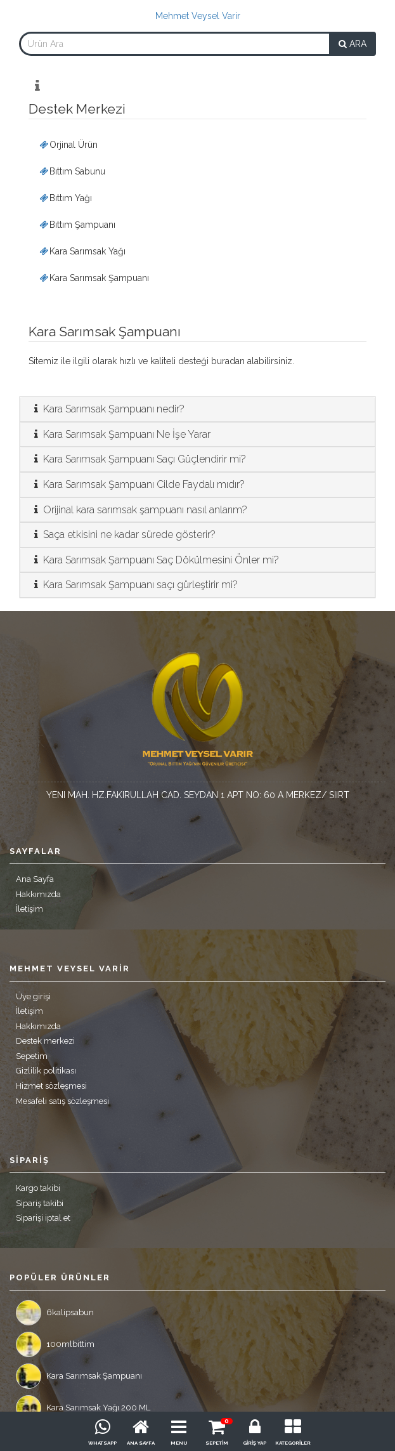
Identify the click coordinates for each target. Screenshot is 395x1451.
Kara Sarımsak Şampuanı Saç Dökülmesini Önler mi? (154, 560)
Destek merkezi (45, 1041)
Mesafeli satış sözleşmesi (62, 1101)
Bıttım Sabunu (71, 171)
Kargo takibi (38, 1188)
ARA (352, 44)
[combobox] (174, 44)
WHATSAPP (102, 1443)
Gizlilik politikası (46, 1070)
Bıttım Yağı (65, 198)
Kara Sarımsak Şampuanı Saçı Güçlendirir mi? (138, 459)
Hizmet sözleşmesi (51, 1086)
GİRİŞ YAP (254, 1443)
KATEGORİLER (293, 1443)
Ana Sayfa (35, 879)
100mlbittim (55, 1344)
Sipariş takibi (39, 1203)
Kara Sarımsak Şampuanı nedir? (107, 409)
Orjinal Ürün (68, 145)
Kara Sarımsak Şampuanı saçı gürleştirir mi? (134, 585)
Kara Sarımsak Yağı (82, 251)
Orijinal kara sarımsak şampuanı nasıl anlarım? (138, 510)
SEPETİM (216, 1443)
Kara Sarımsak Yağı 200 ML (83, 1408)
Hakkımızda (38, 894)
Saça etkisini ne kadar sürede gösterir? (123, 535)
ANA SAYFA (141, 1443)
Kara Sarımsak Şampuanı (93, 278)
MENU (179, 1443)
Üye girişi (33, 996)
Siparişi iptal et (43, 1218)
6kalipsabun (55, 1312)
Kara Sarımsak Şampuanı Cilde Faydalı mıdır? (137, 484)
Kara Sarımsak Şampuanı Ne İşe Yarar (120, 434)
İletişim (29, 909)
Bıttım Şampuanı (76, 225)
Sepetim (32, 1056)
